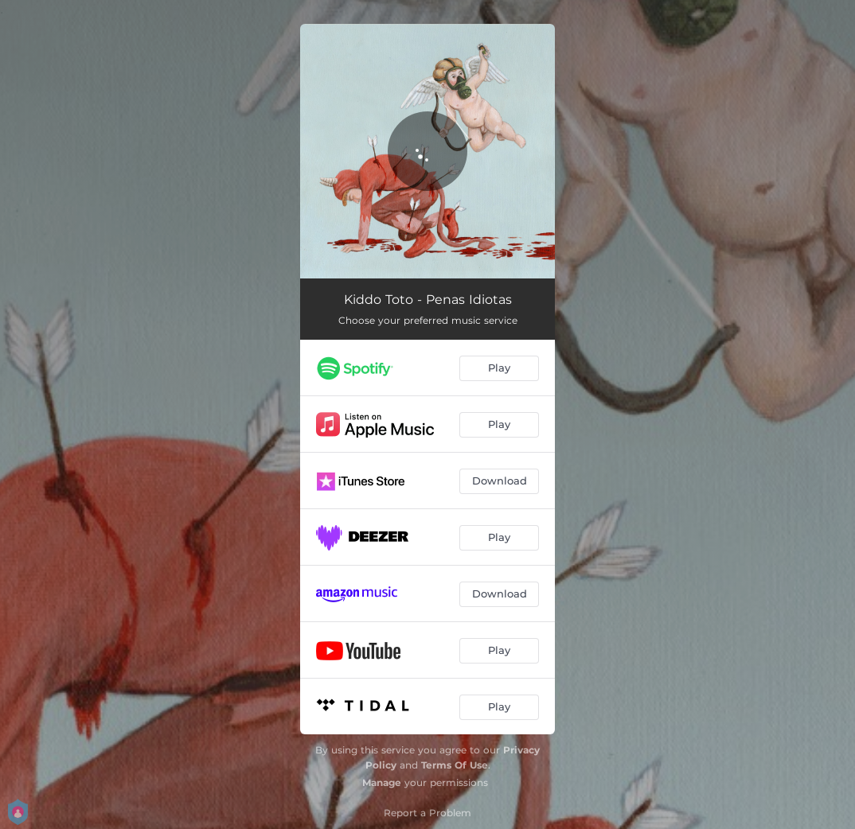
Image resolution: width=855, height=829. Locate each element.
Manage (381, 782)
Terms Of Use (454, 765)
